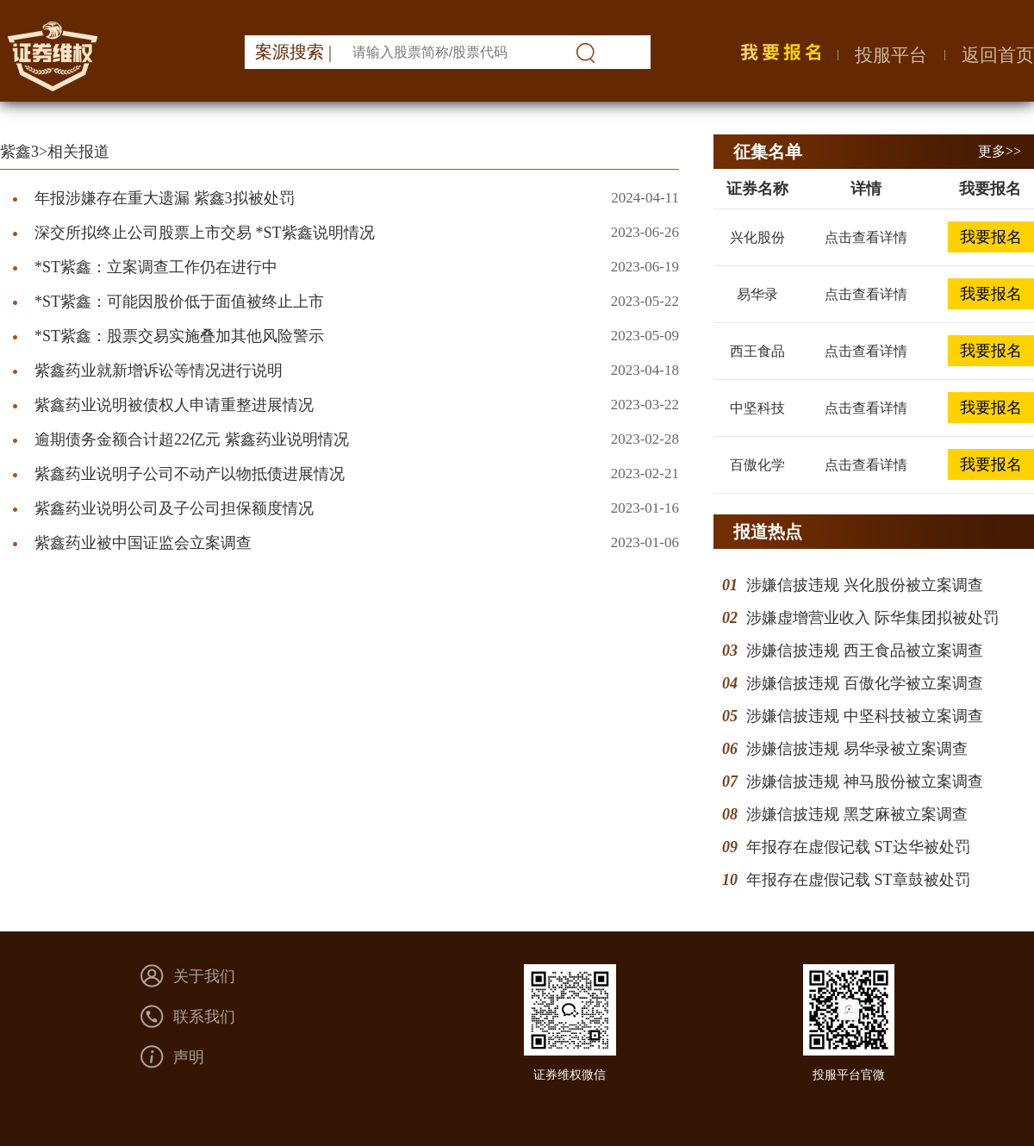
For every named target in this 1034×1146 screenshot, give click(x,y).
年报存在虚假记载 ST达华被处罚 (858, 847)
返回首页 (998, 55)
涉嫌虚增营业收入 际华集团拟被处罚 (872, 617)
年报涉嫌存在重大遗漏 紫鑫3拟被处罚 (164, 198)
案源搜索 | (293, 51)
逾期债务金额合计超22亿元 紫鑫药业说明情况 (191, 439)
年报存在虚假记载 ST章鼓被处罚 (858, 879)
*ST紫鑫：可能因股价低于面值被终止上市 (179, 301)
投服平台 (891, 55)
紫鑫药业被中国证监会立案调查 (143, 542)
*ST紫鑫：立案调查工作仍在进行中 (155, 267)
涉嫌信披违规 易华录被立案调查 (857, 748)
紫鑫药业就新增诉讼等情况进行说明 (158, 370)
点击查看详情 (866, 237)
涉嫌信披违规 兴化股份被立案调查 (864, 585)
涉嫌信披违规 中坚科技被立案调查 (864, 716)
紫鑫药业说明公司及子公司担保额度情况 (174, 508)
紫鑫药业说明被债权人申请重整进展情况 (174, 405)
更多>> (999, 151)
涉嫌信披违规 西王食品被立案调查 (864, 650)
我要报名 (991, 237)
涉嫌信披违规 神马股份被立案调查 (864, 781)
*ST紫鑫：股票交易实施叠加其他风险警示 (179, 336)
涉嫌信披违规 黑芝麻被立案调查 (857, 814)
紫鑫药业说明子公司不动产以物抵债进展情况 (189, 474)
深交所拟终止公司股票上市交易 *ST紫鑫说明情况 (204, 232)
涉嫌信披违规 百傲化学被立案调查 (864, 683)
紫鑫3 (19, 151)
